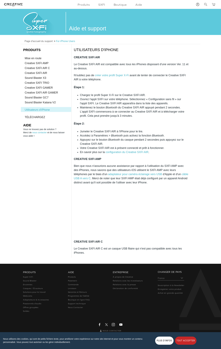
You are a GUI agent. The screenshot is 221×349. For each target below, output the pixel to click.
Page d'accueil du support (39, 41)
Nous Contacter (75, 307)
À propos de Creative (123, 277)
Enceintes (27, 285)
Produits (72, 277)
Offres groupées (30, 307)
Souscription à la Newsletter (171, 285)
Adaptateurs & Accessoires (36, 300)
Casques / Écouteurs (33, 288)
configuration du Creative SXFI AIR (127, 152)
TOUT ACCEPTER (185, 340)
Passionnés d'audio (32, 304)
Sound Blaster (29, 281)
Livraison (72, 288)
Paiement (72, 281)
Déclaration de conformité (125, 288)
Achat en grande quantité (170, 293)
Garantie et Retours (77, 292)
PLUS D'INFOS (164, 340)
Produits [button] (84, 4)
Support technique (77, 304)
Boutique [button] (120, 4)
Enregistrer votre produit (169, 289)
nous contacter (39, 132)
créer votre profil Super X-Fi (112, 75)
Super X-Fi (28, 277)
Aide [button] (138, 4)
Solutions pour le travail (34, 292)
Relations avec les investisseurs (128, 281)
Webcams (27, 296)
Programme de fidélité (78, 296)
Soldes (26, 311)
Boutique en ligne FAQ (79, 300)
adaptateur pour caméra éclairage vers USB (135, 174)
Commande (73, 285)
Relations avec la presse (124, 285)
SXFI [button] (101, 4)
